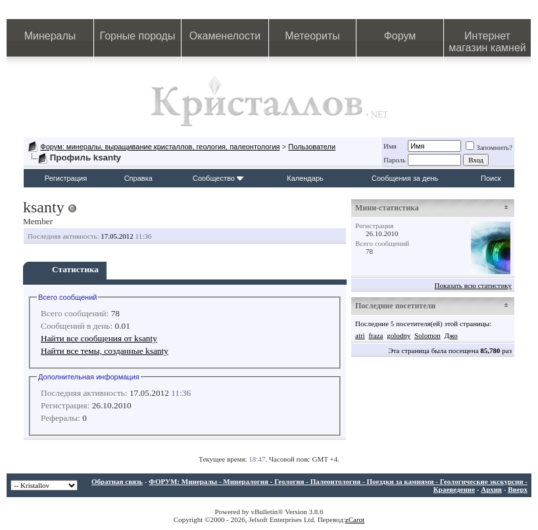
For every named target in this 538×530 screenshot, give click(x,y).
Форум (400, 35)
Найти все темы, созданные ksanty (104, 351)
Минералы (50, 35)
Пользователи (311, 147)
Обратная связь (117, 481)
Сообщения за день (405, 178)
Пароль (394, 160)
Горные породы (138, 35)
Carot (356, 519)
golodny (398, 335)
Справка (138, 178)
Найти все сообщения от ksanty (99, 338)
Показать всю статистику (473, 285)
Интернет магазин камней (487, 41)
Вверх (517, 489)
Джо (450, 335)
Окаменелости (224, 35)
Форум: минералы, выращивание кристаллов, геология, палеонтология (160, 147)
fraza (375, 335)
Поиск (491, 178)
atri (360, 335)
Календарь (305, 178)
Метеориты (312, 35)
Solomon (427, 335)
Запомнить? (489, 147)
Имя (390, 146)
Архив (491, 489)
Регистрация (66, 178)
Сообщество (218, 178)
